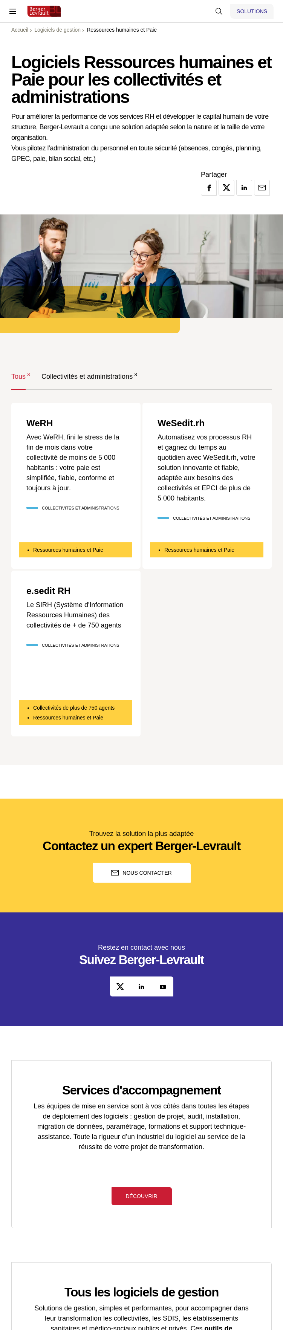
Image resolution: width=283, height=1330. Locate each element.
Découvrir (141, 1196)
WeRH (39, 423)
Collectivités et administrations (87, 376)
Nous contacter (141, 873)
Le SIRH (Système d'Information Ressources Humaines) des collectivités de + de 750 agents (75, 615)
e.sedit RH (48, 591)
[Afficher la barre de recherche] (219, 11)
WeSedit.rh (181, 423)
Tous (18, 376)
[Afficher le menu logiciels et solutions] (252, 11)
